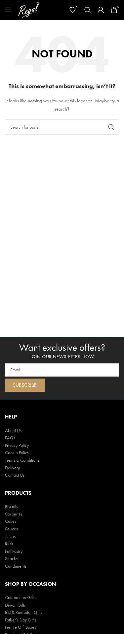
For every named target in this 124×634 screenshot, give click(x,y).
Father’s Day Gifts (20, 620)
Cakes (10, 521)
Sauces (11, 529)
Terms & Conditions (22, 460)
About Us (13, 430)
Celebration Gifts (20, 597)
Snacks (11, 558)
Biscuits (11, 506)
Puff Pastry (13, 551)
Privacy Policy (17, 445)
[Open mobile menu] (8, 10)
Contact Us (14, 475)
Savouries (13, 514)
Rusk (9, 544)
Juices (10, 536)
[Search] (87, 10)
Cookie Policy (17, 452)
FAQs (10, 438)
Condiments (15, 566)
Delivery (12, 468)
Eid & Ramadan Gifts (23, 612)
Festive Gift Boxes (20, 627)
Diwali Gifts (15, 605)
